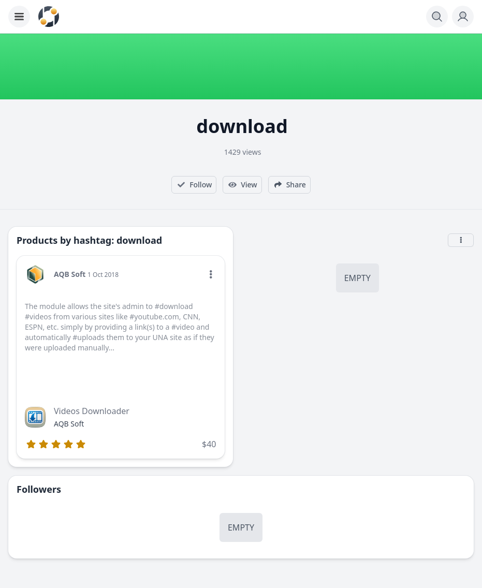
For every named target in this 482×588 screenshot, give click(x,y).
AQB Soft (69, 274)
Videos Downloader (91, 411)
